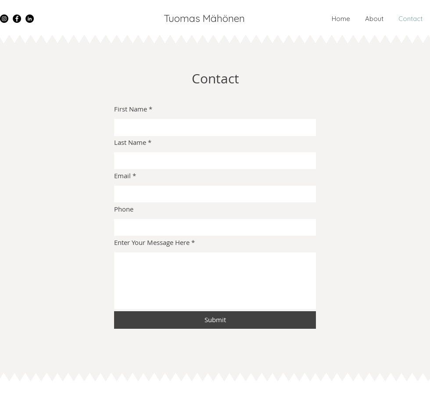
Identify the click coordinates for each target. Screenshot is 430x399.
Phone (123, 209)
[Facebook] (17, 18)
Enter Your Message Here (152, 242)
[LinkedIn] (29, 18)
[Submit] (215, 320)
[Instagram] (4, 18)
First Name (130, 109)
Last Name (130, 142)
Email (122, 176)
